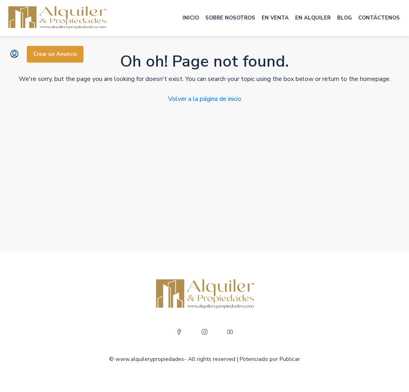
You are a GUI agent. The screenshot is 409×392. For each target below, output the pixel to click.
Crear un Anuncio (55, 54)
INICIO (191, 18)
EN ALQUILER (313, 18)
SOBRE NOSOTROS (230, 18)
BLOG (344, 18)
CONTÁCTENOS (379, 18)
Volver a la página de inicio (204, 99)
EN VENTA (275, 18)
